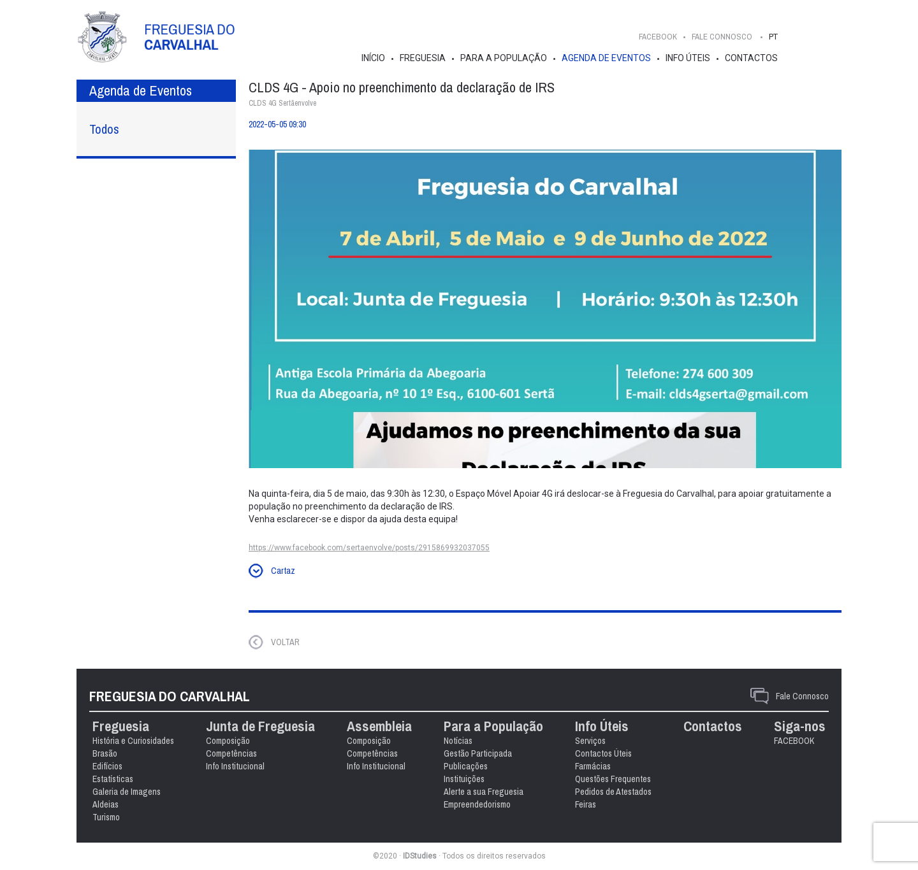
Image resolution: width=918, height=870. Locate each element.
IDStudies (420, 856)
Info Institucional (235, 766)
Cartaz (283, 570)
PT (773, 36)
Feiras (585, 804)
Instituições (464, 779)
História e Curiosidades (133, 740)
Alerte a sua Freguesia (483, 791)
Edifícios (107, 766)
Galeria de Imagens (126, 791)
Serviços (590, 740)
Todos (104, 129)
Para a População (503, 58)
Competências (231, 753)
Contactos (751, 58)
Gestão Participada (478, 753)
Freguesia (423, 58)
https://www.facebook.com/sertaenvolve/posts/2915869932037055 (369, 547)
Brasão (104, 753)
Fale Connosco (802, 696)
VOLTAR (285, 642)
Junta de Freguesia (260, 726)
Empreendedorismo (477, 804)
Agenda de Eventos (606, 58)
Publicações (466, 766)
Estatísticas (112, 779)
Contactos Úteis (603, 753)
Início (373, 58)
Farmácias (593, 766)
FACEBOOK (658, 36)
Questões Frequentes (613, 779)
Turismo (106, 817)
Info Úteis (688, 58)
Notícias (458, 740)
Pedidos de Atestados (613, 791)
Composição (228, 740)
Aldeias (105, 804)
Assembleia (379, 726)
